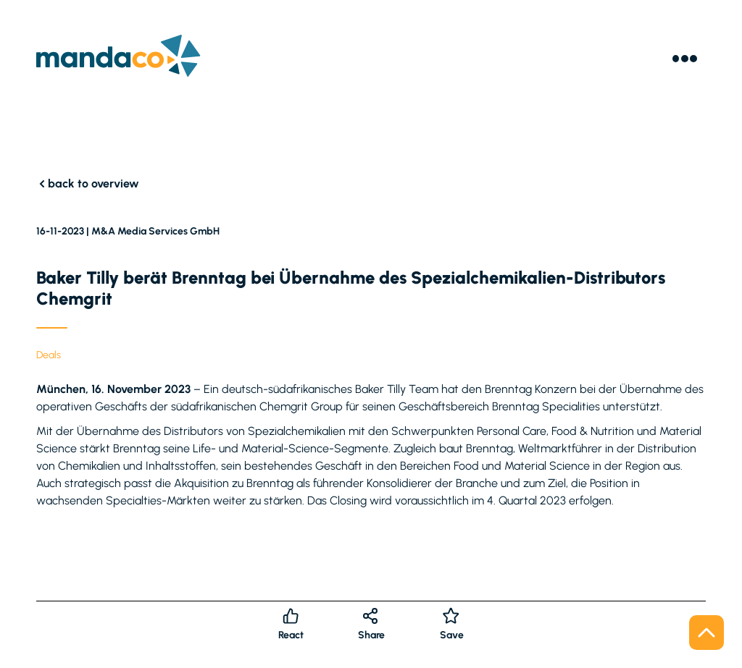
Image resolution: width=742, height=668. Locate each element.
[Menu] (685, 59)
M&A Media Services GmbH (155, 231)
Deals (48, 355)
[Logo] (118, 58)
